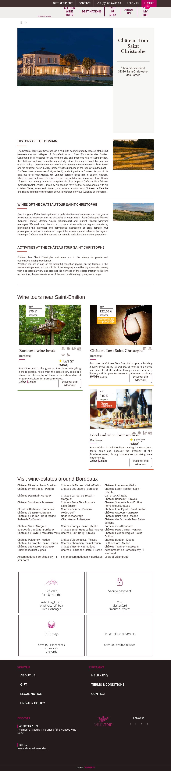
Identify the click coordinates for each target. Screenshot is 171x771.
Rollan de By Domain (29, 519)
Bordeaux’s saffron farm (119, 526)
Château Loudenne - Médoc (121, 485)
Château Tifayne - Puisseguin (122, 546)
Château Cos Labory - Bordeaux (79, 488)
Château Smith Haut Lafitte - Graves (82, 529)
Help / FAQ (99, 675)
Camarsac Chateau (116, 495)
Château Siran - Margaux (32, 526)
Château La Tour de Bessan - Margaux (77, 497)
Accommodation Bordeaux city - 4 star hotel (37, 558)
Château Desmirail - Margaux (34, 495)
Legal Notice (31, 694)
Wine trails (28, 726)
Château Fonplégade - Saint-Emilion (125, 509)
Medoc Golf (67, 512)
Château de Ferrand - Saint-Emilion (81, 485)
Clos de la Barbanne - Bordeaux (35, 509)
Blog (23, 745)
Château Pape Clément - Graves (123, 529)
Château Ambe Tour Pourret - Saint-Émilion (78, 503)
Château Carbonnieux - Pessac (79, 539)
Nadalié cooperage (72, 516)
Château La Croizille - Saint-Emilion (37, 543)
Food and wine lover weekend (115, 435)
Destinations (92, 11)
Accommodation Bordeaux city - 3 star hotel (124, 551)
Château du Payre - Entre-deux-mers (38, 533)
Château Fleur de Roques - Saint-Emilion (124, 534)
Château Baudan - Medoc (119, 539)
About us (129, 11)
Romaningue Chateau (117, 505)
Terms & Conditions (107, 684)
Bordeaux (25, 356)
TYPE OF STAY (112, 11)
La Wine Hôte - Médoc (117, 543)
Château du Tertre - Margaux (34, 512)
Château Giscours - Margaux (121, 512)
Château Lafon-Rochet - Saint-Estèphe (122, 490)
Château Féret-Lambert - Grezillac (37, 485)
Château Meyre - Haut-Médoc (78, 546)
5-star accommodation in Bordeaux (81, 556)
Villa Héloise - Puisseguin (75, 519)
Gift (23, 684)
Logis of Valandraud (116, 556)
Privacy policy (32, 703)
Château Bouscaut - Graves (121, 499)
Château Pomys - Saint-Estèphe (79, 526)
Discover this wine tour (69, 383)
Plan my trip (145, 11)
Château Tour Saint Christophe (117, 350)
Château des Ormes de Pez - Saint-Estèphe (125, 520)
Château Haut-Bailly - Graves (78, 533)
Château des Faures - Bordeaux (35, 546)
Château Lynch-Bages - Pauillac (35, 488)
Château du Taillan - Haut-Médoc (36, 516)
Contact (98, 694)
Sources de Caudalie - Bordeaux (35, 529)
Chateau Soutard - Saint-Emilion (123, 502)
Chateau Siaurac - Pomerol (76, 509)
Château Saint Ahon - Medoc (121, 516)
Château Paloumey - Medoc (33, 539)
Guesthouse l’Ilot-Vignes (31, 550)
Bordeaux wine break (37, 350)
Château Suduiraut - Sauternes (35, 502)
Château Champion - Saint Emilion (81, 543)
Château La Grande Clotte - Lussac (81, 550)
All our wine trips (69, 11)
